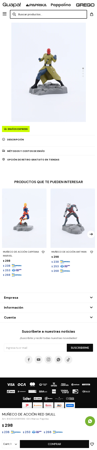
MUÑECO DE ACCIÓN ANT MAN (72, 252)
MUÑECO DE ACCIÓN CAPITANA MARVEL (24, 253)
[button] (83, 68)
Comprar (54, 444)
